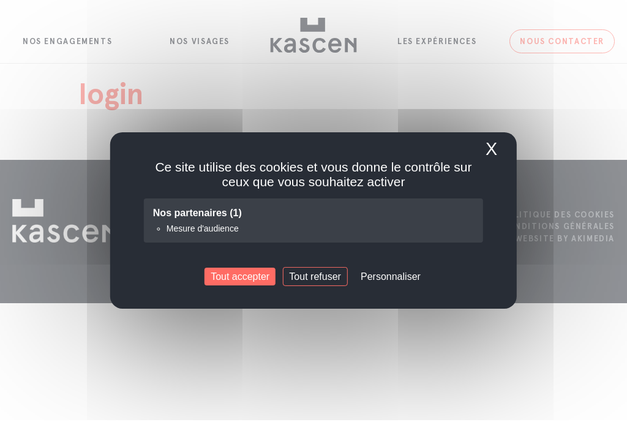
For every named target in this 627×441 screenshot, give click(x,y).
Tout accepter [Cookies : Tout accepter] (240, 276)
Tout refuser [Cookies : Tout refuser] (314, 276)
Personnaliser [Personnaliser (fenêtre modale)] (391, 276)
